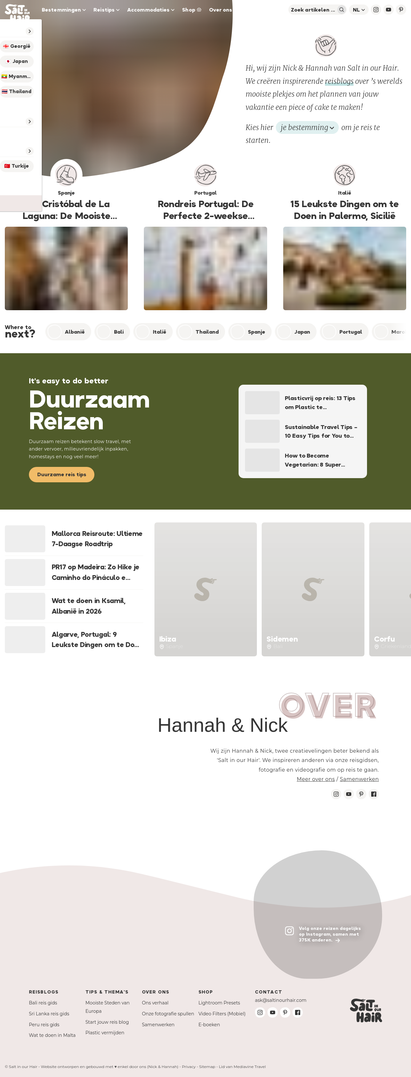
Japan (293, 332)
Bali (110, 332)
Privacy (189, 1066)
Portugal (342, 332)
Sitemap (207, 1066)
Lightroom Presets (219, 1003)
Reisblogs (43, 991)
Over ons (220, 9)
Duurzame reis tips (61, 474)
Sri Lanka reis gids (49, 1014)
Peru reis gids (44, 1025)
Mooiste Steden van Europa (107, 1007)
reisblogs (339, 81)
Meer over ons (316, 779)
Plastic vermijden (104, 1033)
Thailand (198, 332)
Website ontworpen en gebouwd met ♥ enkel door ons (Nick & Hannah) (109, 1066)
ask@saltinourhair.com (280, 1000)
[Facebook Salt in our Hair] (374, 794)
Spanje (248, 332)
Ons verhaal (155, 1003)
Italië (151, 332)
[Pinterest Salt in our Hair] (361, 794)
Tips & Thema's (106, 991)
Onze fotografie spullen (168, 1014)
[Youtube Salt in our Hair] (349, 794)
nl (359, 9)
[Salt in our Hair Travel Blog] (21, 9)
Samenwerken (359, 779)
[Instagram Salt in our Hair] (336, 794)
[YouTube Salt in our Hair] (388, 9)
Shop (191, 9)
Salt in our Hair (23, 1066)
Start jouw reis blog (107, 1022)
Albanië (66, 332)
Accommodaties (150, 9)
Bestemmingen (64, 9)
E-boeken (209, 1025)
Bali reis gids (43, 1003)
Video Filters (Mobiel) (222, 1014)
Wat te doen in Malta (52, 1035)
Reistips (106, 9)
